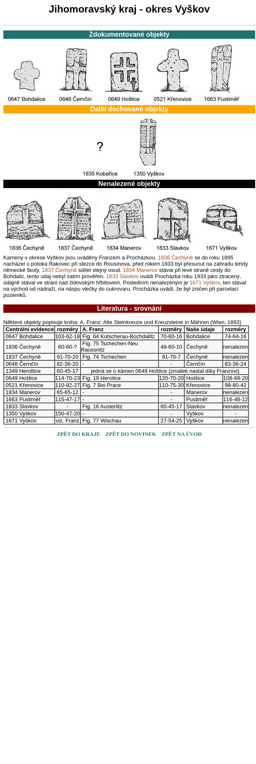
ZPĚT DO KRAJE (78, 434)
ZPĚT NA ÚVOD (182, 434)
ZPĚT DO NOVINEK (130, 434)
